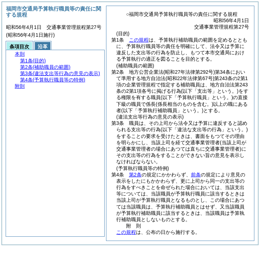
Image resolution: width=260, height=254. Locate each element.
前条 (196, 174)
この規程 (139, 40)
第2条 (135, 174)
